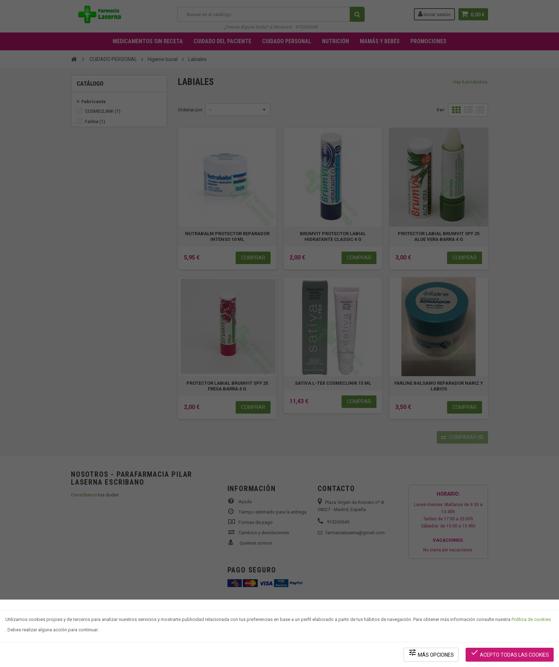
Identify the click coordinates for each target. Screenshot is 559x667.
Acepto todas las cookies (509, 653)
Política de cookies (531, 619)
